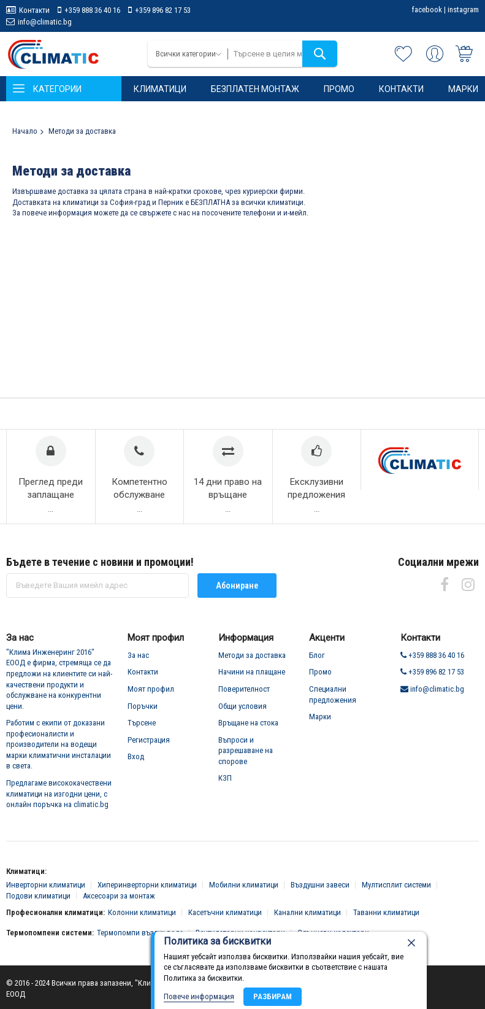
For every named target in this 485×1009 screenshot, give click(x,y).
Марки (320, 716)
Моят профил (151, 689)
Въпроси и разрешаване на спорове (245, 750)
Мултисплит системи (396, 884)
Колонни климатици (142, 912)
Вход (136, 756)
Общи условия (242, 706)
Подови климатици (38, 895)
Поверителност (244, 689)
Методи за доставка (252, 655)
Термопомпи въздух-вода (140, 932)
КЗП (225, 778)
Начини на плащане (251, 671)
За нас (138, 655)
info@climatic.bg (45, 21)
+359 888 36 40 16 (92, 10)
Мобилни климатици (243, 884)
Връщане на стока (248, 722)
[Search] (319, 54)
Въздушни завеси (320, 884)
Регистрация (149, 739)
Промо (320, 671)
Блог (317, 655)
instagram (463, 9)
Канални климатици (307, 912)
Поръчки (143, 706)
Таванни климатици (386, 912)
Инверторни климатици (45, 884)
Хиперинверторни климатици (147, 884)
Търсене (142, 722)
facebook (427, 9)
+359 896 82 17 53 (163, 10)
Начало (24, 131)
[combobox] (282, 54)
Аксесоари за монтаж (119, 895)
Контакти (34, 10)
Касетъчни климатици (225, 912)
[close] (411, 943)
